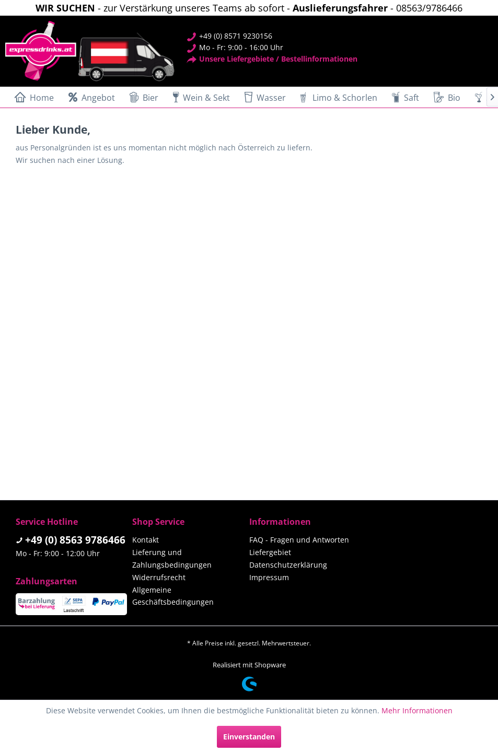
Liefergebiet (270, 552)
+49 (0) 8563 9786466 (75, 540)
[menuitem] (32, 97)
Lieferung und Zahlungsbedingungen (172, 558)
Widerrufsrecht (159, 577)
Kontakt (145, 540)
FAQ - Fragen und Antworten (299, 540)
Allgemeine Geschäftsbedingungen (173, 596)
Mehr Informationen (417, 710)
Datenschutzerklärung (288, 565)
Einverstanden (249, 737)
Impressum (269, 577)
